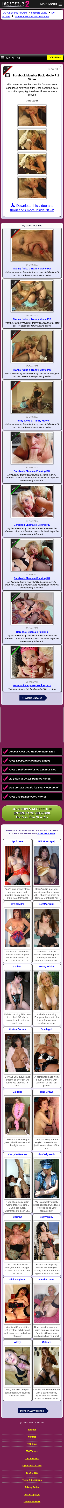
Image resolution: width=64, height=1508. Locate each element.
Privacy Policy (32, 1487)
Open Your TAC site (32, 1465)
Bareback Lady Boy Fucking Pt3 (32, 685)
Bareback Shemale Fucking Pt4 (32, 471)
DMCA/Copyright (32, 1494)
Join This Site (46, 833)
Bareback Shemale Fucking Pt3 (32, 524)
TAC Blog (32, 1444)
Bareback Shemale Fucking (32, 632)
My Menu (11, 58)
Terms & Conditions (32, 1480)
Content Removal (32, 1501)
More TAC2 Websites (32, 1410)
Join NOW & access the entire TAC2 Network (32, 813)
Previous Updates (32, 698)
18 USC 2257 (32, 1473)
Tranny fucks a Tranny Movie (32, 420)
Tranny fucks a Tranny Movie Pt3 (32, 319)
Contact (32, 1437)
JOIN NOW (55, 57)
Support (32, 1429)
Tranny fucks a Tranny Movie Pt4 (32, 268)
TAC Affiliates (32, 1458)
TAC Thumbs (32, 1451)
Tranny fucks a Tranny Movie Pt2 (32, 370)
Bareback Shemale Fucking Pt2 (32, 578)
